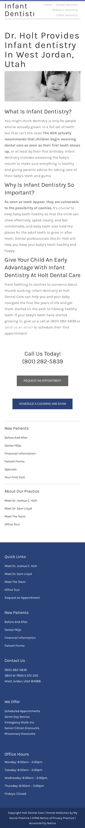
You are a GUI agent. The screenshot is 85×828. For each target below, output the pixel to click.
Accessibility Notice (42, 823)
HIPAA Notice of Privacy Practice (53, 818)
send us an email (19, 327)
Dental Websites (57, 812)
